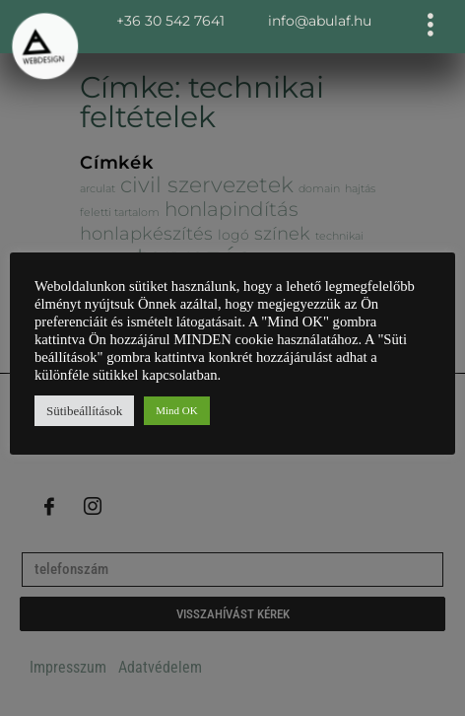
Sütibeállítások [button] (84, 410)
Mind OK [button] (176, 410)
